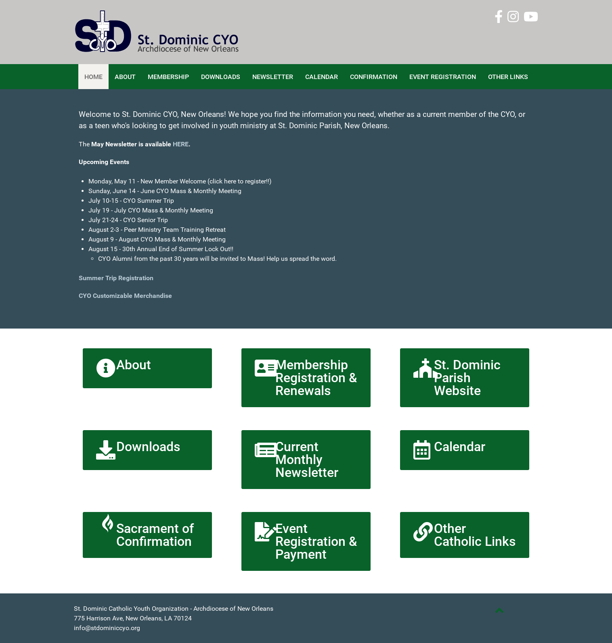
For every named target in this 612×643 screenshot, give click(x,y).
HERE (181, 144)
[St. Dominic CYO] (175, 31)
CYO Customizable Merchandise (126, 296)
